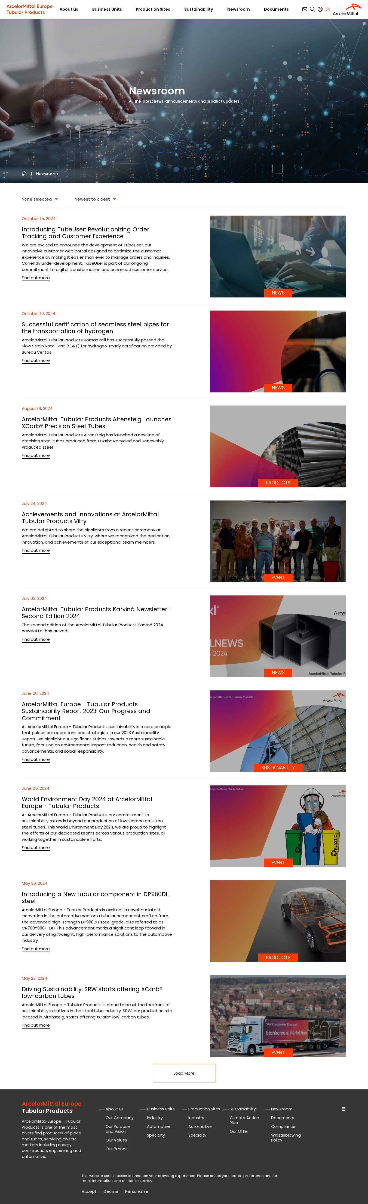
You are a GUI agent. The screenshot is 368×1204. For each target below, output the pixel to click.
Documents (276, 9)
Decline (111, 1191)
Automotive (158, 1126)
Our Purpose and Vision (118, 1129)
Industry (155, 1117)
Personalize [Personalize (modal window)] (136, 1191)
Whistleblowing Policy (286, 1138)
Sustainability (198, 9)
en (328, 9)
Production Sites (153, 9)
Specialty (156, 1135)
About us (69, 9)
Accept (89, 1191)
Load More (184, 1073)
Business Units (107, 9)
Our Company (120, 1117)
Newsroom (238, 9)
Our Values (116, 1140)
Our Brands (117, 1149)
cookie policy (140, 1180)
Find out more (36, 278)
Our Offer (239, 1131)
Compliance (283, 1126)
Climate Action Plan (244, 1120)
